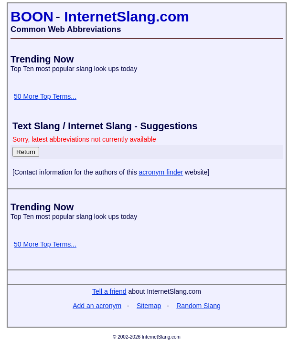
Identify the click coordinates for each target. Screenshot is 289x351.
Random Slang (198, 306)
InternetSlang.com (126, 16)
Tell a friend (109, 291)
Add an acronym (97, 306)
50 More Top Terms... (45, 96)
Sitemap (149, 306)
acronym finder (161, 172)
